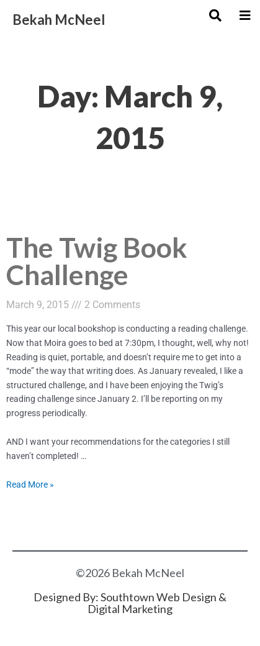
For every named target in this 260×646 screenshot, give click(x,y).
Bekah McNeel (58, 19)
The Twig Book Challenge (96, 260)
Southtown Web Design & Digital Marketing (156, 603)
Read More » (30, 484)
